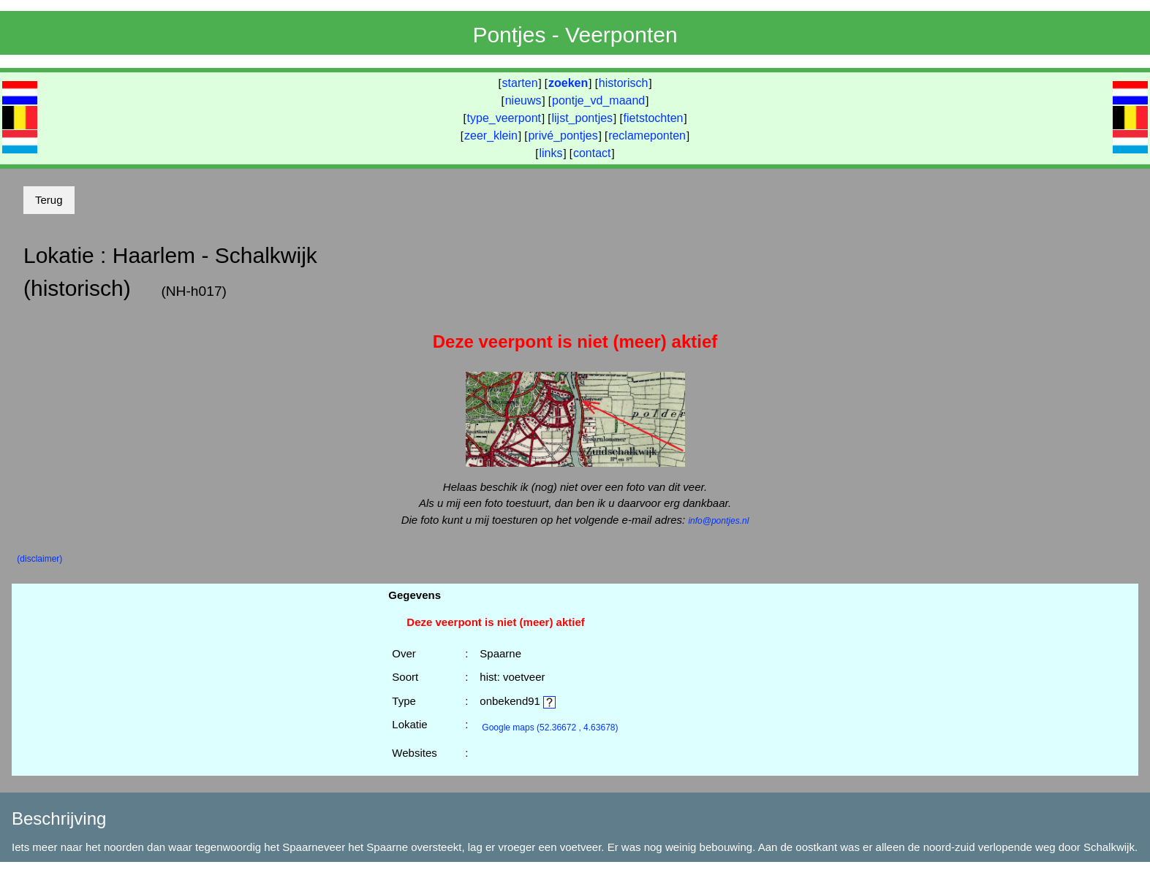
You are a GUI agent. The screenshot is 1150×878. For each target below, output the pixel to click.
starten (520, 83)
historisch (623, 83)
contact (592, 153)
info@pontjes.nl (718, 521)
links (550, 153)
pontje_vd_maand (598, 100)
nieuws (523, 100)
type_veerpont (504, 118)
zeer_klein (491, 135)
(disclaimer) (39, 559)
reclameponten (647, 135)
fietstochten (654, 118)
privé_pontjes (562, 135)
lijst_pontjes (582, 118)
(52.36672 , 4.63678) (550, 727)
